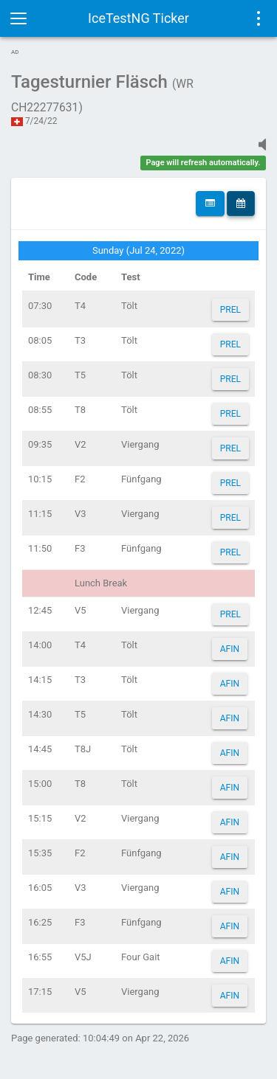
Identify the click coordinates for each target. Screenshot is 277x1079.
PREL (230, 310)
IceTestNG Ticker (138, 18)
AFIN (229, 649)
